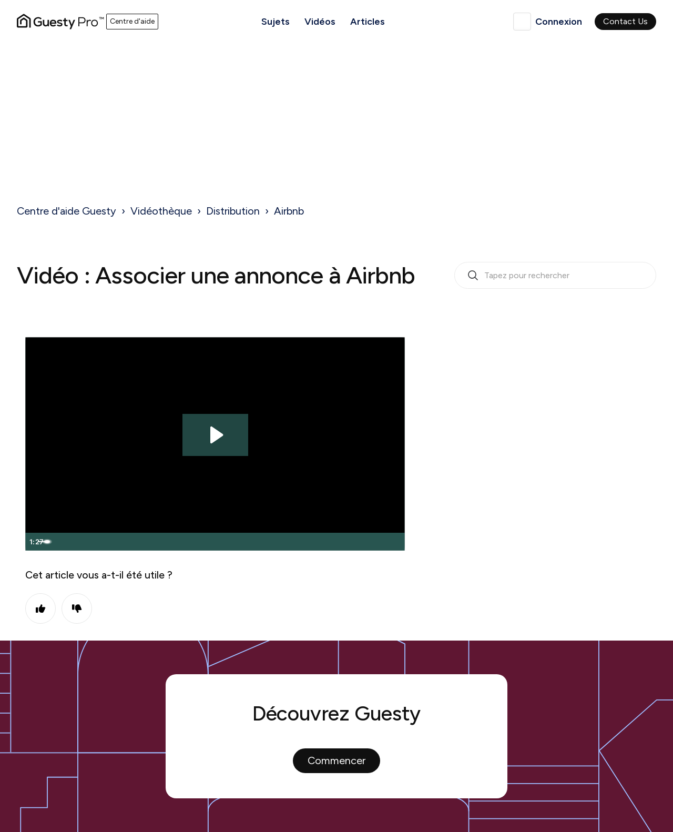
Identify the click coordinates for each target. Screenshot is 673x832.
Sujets (275, 21)
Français (522, 22)
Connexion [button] (558, 21)
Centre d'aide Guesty (66, 211)
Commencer (336, 760)
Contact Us (625, 21)
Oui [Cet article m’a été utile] (40, 608)
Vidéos (319, 21)
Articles (367, 21)
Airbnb (289, 211)
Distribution (233, 211)
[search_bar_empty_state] (555, 275)
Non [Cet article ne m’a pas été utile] (77, 608)
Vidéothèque (161, 211)
